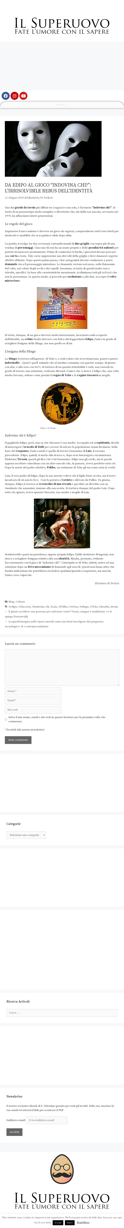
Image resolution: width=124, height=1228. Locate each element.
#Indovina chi (40, 606)
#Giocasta (24, 606)
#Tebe (94, 606)
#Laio (53, 606)
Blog (11, 601)
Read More (83, 1222)
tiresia (114, 606)
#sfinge (84, 606)
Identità (104, 606)
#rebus (73, 606)
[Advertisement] (62, 66)
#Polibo (63, 606)
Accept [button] (58, 1222)
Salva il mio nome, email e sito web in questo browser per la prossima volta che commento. (56, 719)
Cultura (20, 601)
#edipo (13, 606)
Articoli (62, 104)
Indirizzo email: (36, 1120)
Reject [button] (70, 1222)
